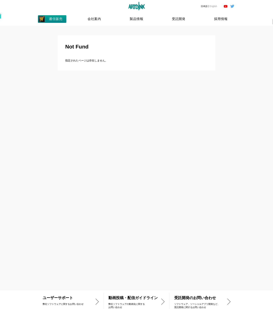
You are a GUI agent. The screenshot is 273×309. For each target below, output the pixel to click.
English (213, 6)
